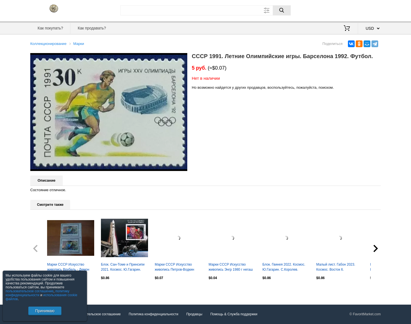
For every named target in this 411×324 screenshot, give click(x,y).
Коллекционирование (48, 44)
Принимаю (44, 311)
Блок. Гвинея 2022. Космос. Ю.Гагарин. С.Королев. (283, 267)
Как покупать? (50, 28)
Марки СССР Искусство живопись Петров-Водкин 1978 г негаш (174, 268)
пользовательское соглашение (30, 291)
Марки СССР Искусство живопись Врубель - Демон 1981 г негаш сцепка (68, 268)
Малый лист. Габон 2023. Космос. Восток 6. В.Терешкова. (335, 268)
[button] (182, 58)
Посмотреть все (42, 290)
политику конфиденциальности (38, 293)
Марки (78, 44)
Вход (347, 10)
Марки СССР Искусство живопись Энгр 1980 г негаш (231, 267)
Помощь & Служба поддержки (233, 314)
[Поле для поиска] (205, 10)
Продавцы (194, 314)
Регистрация (369, 10)
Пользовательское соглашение (96, 314)
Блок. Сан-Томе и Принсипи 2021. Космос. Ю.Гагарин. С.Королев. (122, 268)
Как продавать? (92, 28)
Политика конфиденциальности (153, 314)
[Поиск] (282, 10)
